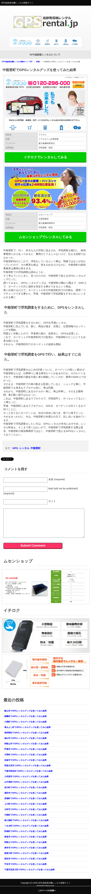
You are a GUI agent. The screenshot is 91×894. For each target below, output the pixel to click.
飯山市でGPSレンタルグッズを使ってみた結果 (25, 711)
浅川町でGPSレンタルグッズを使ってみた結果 (25, 787)
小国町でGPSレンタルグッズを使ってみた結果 (25, 722)
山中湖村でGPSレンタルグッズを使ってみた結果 (26, 782)
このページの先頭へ (47, 890)
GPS (15, 448)
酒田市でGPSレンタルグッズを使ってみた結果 (25, 793)
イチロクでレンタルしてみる (45, 157)
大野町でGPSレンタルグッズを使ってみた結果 (25, 754)
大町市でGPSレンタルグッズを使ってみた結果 (25, 809)
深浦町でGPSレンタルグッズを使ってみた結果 (25, 798)
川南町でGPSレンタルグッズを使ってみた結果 (25, 815)
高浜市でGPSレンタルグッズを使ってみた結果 (25, 858)
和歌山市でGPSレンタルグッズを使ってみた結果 (26, 744)
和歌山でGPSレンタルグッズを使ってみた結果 (25, 842)
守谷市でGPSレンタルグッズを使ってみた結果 (25, 864)
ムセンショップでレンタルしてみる (45, 237)
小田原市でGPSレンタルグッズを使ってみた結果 (26, 776)
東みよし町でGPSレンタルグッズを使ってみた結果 (27, 727)
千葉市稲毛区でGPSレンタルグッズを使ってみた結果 (28, 771)
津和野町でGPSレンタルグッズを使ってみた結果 (26, 733)
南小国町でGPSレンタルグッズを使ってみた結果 (26, 820)
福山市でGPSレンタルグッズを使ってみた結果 (25, 738)
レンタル (24, 448)
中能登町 (36, 448)
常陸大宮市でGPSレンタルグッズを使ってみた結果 (27, 765)
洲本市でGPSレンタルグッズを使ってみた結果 (25, 848)
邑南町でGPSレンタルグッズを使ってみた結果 (25, 831)
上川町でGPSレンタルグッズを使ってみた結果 (25, 804)
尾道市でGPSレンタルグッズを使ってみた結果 (25, 837)
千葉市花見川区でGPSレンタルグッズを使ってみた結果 (29, 869)
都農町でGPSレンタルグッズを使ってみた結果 (25, 716)
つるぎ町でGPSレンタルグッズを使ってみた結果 (26, 826)
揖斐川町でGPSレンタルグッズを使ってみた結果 (26, 853)
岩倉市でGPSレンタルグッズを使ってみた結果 (25, 760)
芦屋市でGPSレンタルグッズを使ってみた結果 (25, 749)
